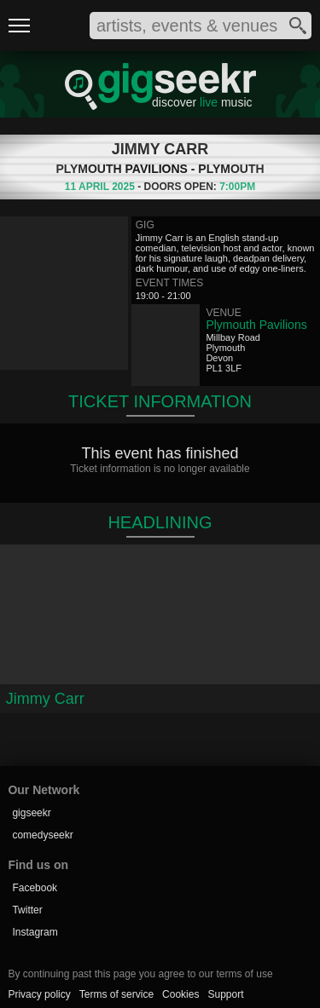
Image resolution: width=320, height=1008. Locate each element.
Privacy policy (39, 994)
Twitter (27, 910)
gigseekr (31, 813)
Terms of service (116, 994)
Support (225, 994)
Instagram (34, 932)
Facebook (34, 888)
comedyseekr (42, 835)
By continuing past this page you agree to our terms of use (140, 974)
